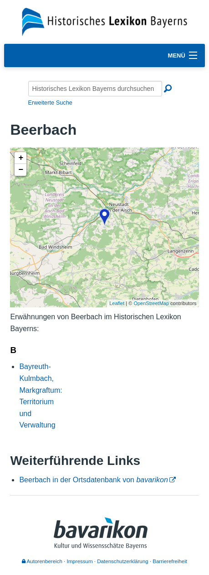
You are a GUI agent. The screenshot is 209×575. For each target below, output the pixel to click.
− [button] (21, 169)
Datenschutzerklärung (122, 561)
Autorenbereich (42, 561)
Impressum (80, 561)
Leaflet (116, 303)
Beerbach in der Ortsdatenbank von (93, 480)
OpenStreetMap (151, 303)
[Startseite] (104, 21)
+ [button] (21, 158)
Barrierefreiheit (170, 561)
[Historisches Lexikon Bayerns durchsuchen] (95, 88)
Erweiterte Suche (50, 102)
